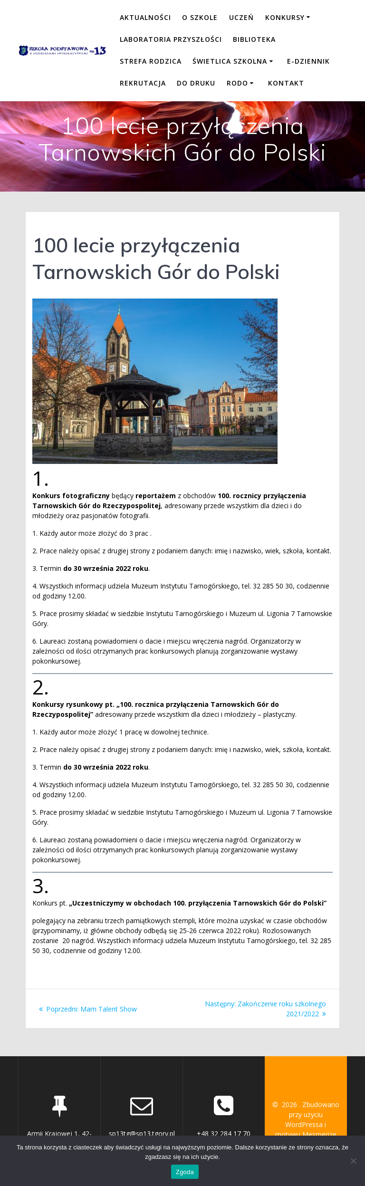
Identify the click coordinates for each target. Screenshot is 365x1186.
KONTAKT (286, 82)
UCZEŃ (241, 17)
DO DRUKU (196, 82)
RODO (237, 82)
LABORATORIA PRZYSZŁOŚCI (171, 39)
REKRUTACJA (143, 82)
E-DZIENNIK (308, 61)
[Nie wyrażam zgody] (353, 1161)
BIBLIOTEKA (254, 39)
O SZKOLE (200, 17)
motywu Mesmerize (305, 1134)
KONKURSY (285, 17)
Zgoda (185, 1172)
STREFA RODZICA (151, 61)
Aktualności (145, 17)
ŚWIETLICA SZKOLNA (229, 61)
